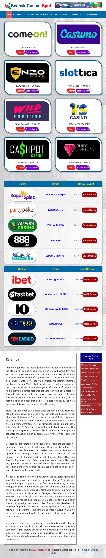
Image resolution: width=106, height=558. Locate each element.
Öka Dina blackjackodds (90, 369)
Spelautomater (92, 14)
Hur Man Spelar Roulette (90, 373)
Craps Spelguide (87, 388)
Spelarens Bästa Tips (89, 391)
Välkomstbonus (46, 14)
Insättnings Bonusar (61, 14)
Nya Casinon (17, 14)
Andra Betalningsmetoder (91, 405)
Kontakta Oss (86, 413)
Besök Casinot (32, 52)
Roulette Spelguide (31, 14)
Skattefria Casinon (78, 14)
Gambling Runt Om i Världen (88, 400)
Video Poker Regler (88, 409)
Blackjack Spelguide (89, 376)
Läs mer (20, 52)
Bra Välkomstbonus (88, 380)
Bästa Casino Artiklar (89, 384)
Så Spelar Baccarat (88, 365)
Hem (9, 14)
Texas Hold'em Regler (89, 395)
